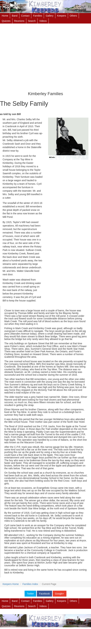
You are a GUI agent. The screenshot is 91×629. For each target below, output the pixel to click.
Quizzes (6, 21)
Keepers (61, 15)
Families (37, 15)
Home (5, 15)
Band (14, 15)
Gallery (49, 15)
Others (73, 15)
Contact (25, 15)
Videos (43, 21)
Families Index (30, 584)
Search (32, 21)
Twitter (30, 593)
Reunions (19, 21)
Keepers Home (11, 584)
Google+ (59, 593)
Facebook (44, 593)
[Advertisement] (45, 58)
